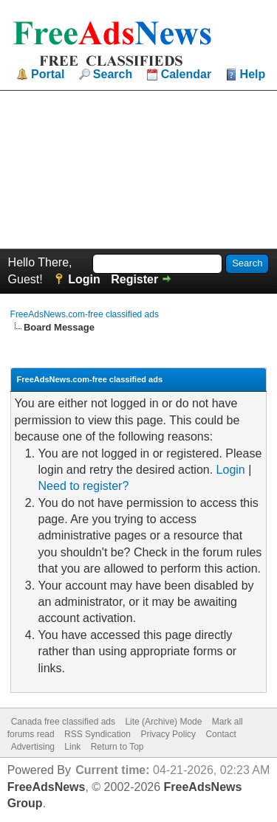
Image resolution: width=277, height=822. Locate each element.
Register (134, 279)
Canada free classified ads (63, 721)
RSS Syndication (97, 734)
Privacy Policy (168, 734)
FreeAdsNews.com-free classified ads (84, 314)
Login (84, 279)
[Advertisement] (138, 169)
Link (72, 747)
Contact (220, 734)
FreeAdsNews (46, 787)
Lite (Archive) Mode (163, 721)
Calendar (186, 74)
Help (253, 74)
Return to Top (117, 747)
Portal (47, 74)
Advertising (33, 747)
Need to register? (83, 486)
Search (112, 74)
